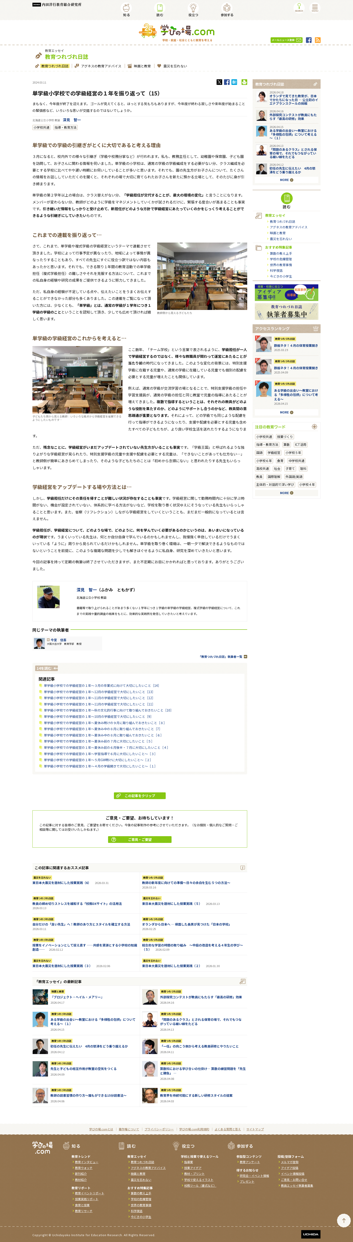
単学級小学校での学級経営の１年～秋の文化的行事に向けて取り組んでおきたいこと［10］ (108, 710)
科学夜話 (276, 270)
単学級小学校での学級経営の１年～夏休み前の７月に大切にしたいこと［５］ (99, 741)
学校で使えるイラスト (198, 1180)
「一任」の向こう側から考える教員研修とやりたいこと (199, 1046)
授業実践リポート (86, 1199)
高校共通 (262, 468)
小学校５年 (293, 452)
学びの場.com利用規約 (194, 1129)
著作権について (129, 1129)
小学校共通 (41, 127)
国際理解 (274, 476)
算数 (286, 444)
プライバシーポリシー (159, 1129)
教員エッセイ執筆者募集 (297, 1185)
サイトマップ (255, 1129)
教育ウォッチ (84, 1168)
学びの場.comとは (101, 1129)
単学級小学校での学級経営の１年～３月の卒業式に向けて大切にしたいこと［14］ (102, 685)
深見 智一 (72, 119)
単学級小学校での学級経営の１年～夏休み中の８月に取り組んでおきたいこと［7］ (103, 729)
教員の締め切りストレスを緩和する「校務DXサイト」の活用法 (77, 903)
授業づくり (285, 436)
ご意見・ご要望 (131, 839)
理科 (303, 468)
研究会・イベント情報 (254, 1175)
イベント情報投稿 (292, 1173)
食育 (280, 460)
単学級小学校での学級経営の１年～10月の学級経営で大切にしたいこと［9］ (98, 716)
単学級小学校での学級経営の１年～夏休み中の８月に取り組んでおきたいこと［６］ (103, 735)
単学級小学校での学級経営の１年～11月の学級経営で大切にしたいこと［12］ (99, 698)
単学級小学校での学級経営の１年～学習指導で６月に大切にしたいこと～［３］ (100, 753)
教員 (259, 476)
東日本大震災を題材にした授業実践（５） (172, 903)
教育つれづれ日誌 (54, 66)
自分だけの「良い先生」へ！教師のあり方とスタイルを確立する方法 (81, 924)
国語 (259, 452)
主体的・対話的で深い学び (275, 484)
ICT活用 (300, 444)
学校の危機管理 (281, 259)
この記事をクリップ (135, 795)
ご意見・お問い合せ (294, 1180)
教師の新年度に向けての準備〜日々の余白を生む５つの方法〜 (186, 882)
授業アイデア (192, 1168)
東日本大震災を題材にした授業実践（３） (62, 966)
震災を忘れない (174, 66)
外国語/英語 (293, 476)
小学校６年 (264, 460)
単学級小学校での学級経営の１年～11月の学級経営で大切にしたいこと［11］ (99, 704)
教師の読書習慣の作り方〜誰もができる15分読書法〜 (88, 1095)
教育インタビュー (86, 1162)
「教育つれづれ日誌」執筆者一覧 (220, 656)
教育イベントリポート (89, 1193)
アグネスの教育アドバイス (100, 66)
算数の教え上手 (281, 253)
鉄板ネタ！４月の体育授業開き (296, 345)
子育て (290, 468)
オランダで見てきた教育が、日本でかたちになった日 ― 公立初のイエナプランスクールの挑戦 (293, 100)
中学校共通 (296, 460)
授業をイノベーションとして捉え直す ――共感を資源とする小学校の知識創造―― (84, 947)
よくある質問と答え (228, 1129)
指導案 (188, 1162)
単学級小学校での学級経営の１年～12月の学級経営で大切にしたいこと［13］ (99, 692)
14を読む (44, 668)
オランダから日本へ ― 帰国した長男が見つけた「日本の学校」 (187, 924)
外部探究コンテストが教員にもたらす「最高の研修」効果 (201, 997)
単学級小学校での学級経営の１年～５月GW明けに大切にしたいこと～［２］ (98, 760)
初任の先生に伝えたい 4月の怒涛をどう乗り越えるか (89, 1046)
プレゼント (247, 1181)
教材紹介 (81, 1180)
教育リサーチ (84, 1211)
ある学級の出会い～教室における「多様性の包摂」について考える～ (296, 394)
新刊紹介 (81, 1173)
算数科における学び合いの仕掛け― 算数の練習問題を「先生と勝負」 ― (203, 1070)
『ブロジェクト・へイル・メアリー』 (77, 997)
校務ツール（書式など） (200, 1185)
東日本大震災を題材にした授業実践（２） (172, 966)
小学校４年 (307, 484)
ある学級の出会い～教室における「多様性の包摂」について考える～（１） (93, 1021)
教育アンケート (250, 1162)
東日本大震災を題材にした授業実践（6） (61, 882)
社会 (277, 468)
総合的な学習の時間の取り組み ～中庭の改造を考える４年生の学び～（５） (192, 947)
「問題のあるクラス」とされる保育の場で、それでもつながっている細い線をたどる (201, 1021)
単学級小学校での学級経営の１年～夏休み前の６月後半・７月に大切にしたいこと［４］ (107, 747)
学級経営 (274, 452)
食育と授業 (82, 1205)
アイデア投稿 (289, 1168)
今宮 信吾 (58, 640)
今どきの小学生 (281, 276)
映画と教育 (142, 66)
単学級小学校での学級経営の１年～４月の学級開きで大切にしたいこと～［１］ (100, 766)
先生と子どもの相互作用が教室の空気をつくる (83, 1068)
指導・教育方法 (65, 127)
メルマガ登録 (290, 1162)
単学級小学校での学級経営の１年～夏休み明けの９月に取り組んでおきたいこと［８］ (105, 722)
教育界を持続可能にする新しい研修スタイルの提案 (196, 1095)
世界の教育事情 (281, 265)
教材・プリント (194, 1173)
